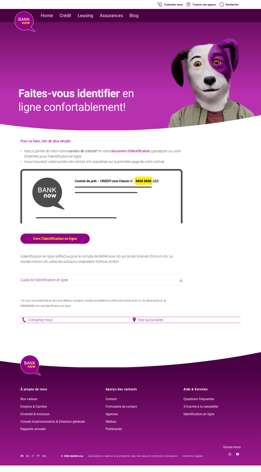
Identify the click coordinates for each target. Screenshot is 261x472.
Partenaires (114, 435)
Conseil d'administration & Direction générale (52, 428)
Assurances (111, 15)
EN (44, 462)
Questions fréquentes (199, 405)
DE (27, 462)
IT (33, 462)
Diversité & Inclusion (35, 420)
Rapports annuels (33, 435)
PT (38, 462)
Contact (111, 405)
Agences (112, 420)
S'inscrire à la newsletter (201, 413)
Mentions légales (192, 462)
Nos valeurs (28, 405)
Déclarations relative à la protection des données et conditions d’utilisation (133, 462)
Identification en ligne (199, 420)
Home (47, 15)
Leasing (85, 15)
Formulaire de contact (121, 413)
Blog (133, 15)
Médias (111, 428)
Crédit (65, 15)
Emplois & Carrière (33, 413)
